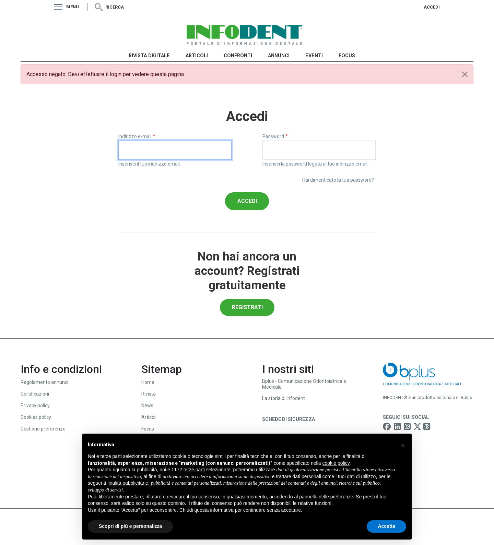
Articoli (197, 55)
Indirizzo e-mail (135, 136)
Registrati (247, 307)
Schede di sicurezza (288, 419)
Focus (347, 55)
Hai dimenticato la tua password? (338, 180)
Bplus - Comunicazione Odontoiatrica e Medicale (304, 384)
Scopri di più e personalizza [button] (130, 526)
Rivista (148, 394)
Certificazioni (35, 394)
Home (147, 382)
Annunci (279, 55)
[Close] (465, 74)
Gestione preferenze (43, 429)
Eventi (314, 55)
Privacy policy (35, 405)
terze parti (194, 469)
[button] (402, 444)
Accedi (432, 7)
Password (273, 136)
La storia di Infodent (283, 398)
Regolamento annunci (44, 382)
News (147, 405)
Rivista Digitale (149, 55)
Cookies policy (36, 417)
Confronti (238, 55)
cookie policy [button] (336, 463)
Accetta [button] (386, 526)
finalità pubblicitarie (127, 483)
